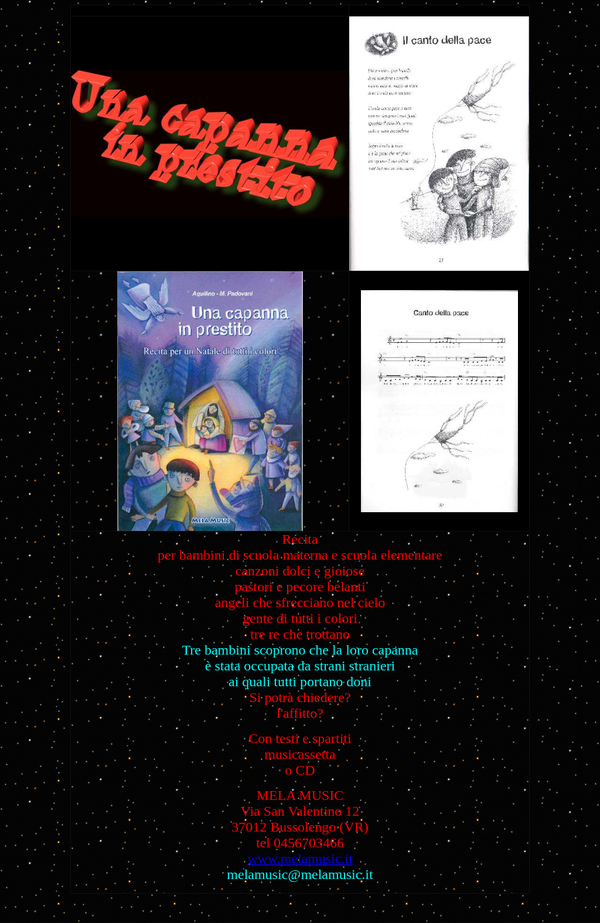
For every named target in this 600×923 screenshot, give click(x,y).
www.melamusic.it (300, 858)
